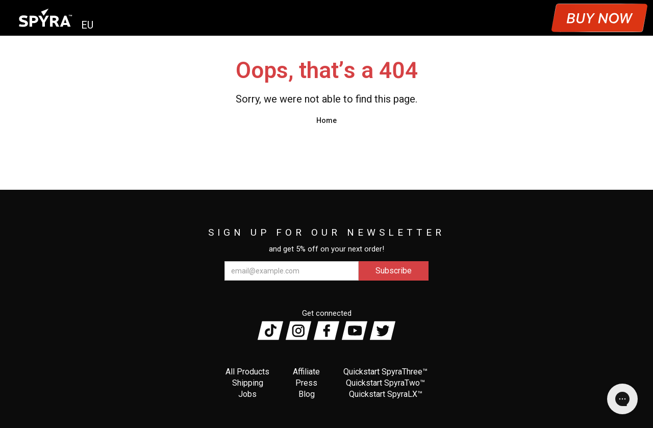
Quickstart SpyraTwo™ (385, 383)
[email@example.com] (291, 271)
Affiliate (306, 371)
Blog (306, 394)
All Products (247, 371)
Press (306, 383)
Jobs (247, 394)
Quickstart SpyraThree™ (385, 371)
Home (326, 120)
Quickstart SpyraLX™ (385, 394)
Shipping (247, 383)
